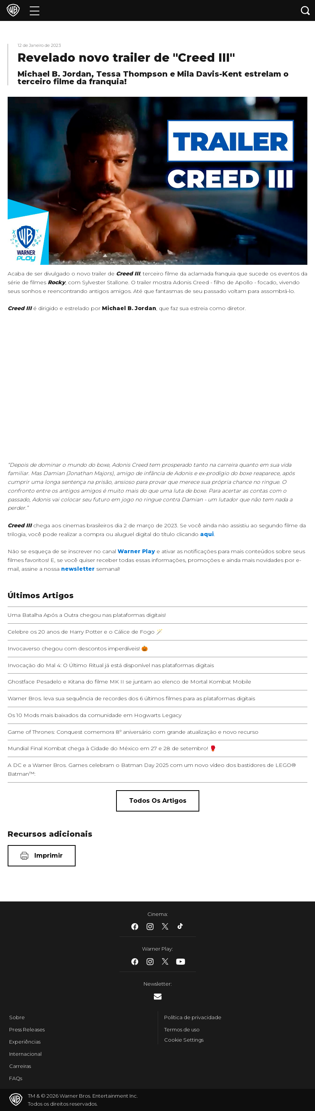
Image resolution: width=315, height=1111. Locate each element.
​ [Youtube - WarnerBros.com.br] (180, 961)
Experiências (24, 1042)
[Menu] (34, 10)
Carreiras (20, 1066)
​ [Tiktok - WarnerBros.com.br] (180, 926)
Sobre (17, 1017)
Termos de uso (182, 1029)
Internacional (25, 1054)
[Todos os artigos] (158, 801)
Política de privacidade (192, 1017)
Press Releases (27, 1029)
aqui (207, 534)
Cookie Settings (184, 1040)
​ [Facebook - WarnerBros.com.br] (134, 926)
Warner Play (136, 551)
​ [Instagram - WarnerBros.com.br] (150, 926)
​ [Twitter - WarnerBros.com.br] (165, 926)
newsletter (78, 568)
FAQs (15, 1078)
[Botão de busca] (305, 10)
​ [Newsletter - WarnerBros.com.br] (157, 996)
